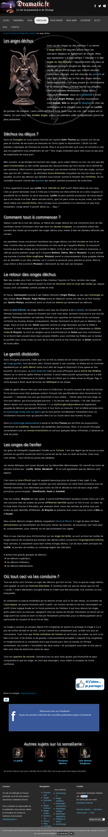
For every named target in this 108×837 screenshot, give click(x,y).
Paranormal (18, 20)
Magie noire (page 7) (29, 693)
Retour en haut (95, 819)
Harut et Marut (63, 521)
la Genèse (79, 310)
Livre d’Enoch (19, 310)
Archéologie (61, 824)
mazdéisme (85, 94)
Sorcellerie (41, 20)
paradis (97, 74)
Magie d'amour (56, 20)
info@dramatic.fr (10, 819)
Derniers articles (83, 809)
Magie (30, 20)
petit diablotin (38, 371)
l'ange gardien (14, 363)
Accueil (6, 20)
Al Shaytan (85, 103)
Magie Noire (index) (27, 33)
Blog (5, 27)
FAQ (92, 813)
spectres (39, 180)
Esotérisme (85, 20)
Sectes (97, 20)
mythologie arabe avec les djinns (23, 412)
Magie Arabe (71, 20)
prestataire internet (85, 803)
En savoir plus (63, 833)
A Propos (15, 27)
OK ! (71, 833)
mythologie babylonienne (25, 423)
